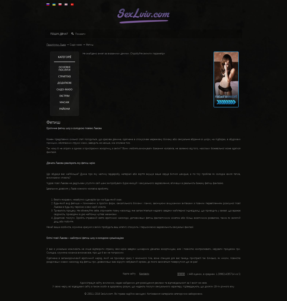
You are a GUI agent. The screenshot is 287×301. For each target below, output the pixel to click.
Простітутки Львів (56, 44)
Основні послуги (64, 68)
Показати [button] (78, 33)
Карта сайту (129, 273)
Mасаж (64, 102)
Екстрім (64, 95)
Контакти (144, 273)
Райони (64, 108)
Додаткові (64, 82)
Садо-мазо (64, 89)
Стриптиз (64, 76)
